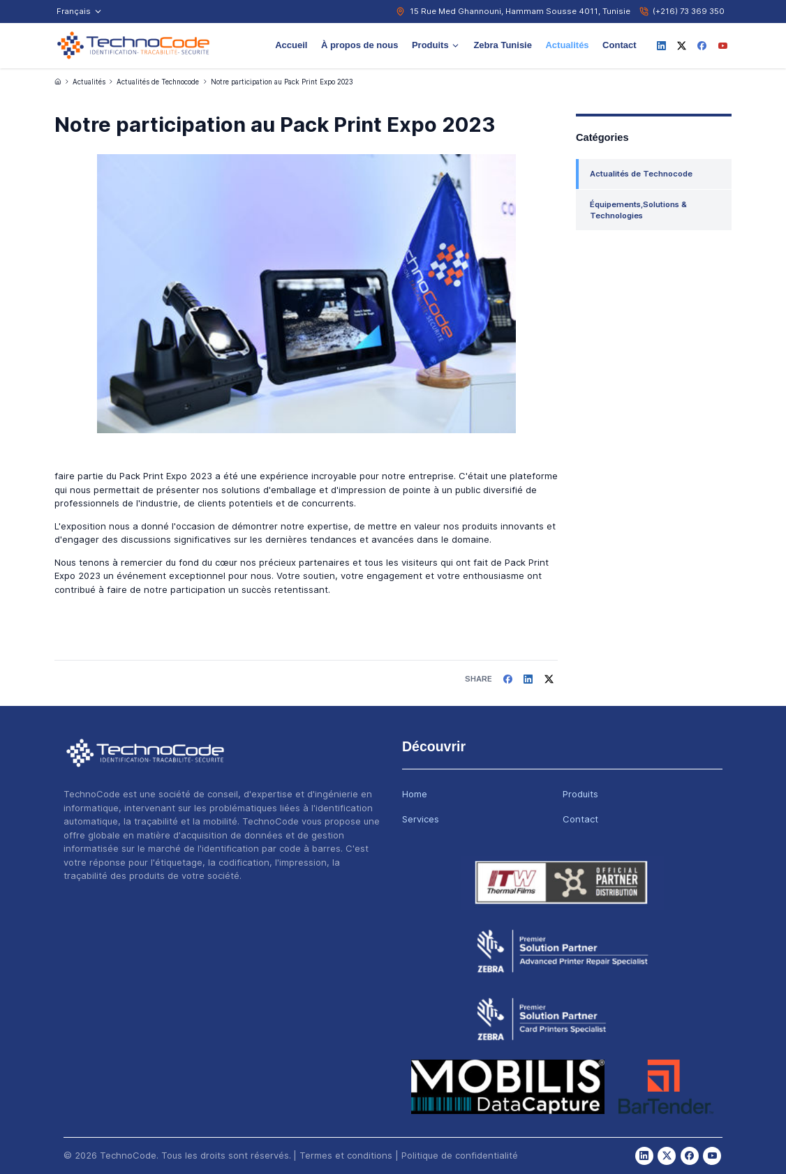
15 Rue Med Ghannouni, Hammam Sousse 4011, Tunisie (520, 11)
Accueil (291, 45)
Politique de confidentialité (459, 1155)
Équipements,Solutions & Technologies (638, 210)
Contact (619, 45)
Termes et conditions (345, 1155)
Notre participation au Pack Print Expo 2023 (282, 82)
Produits (436, 45)
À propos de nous (360, 45)
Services (420, 819)
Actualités (566, 45)
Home (414, 793)
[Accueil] (57, 81)
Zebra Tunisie (502, 45)
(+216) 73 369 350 (689, 11)
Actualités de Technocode (158, 82)
